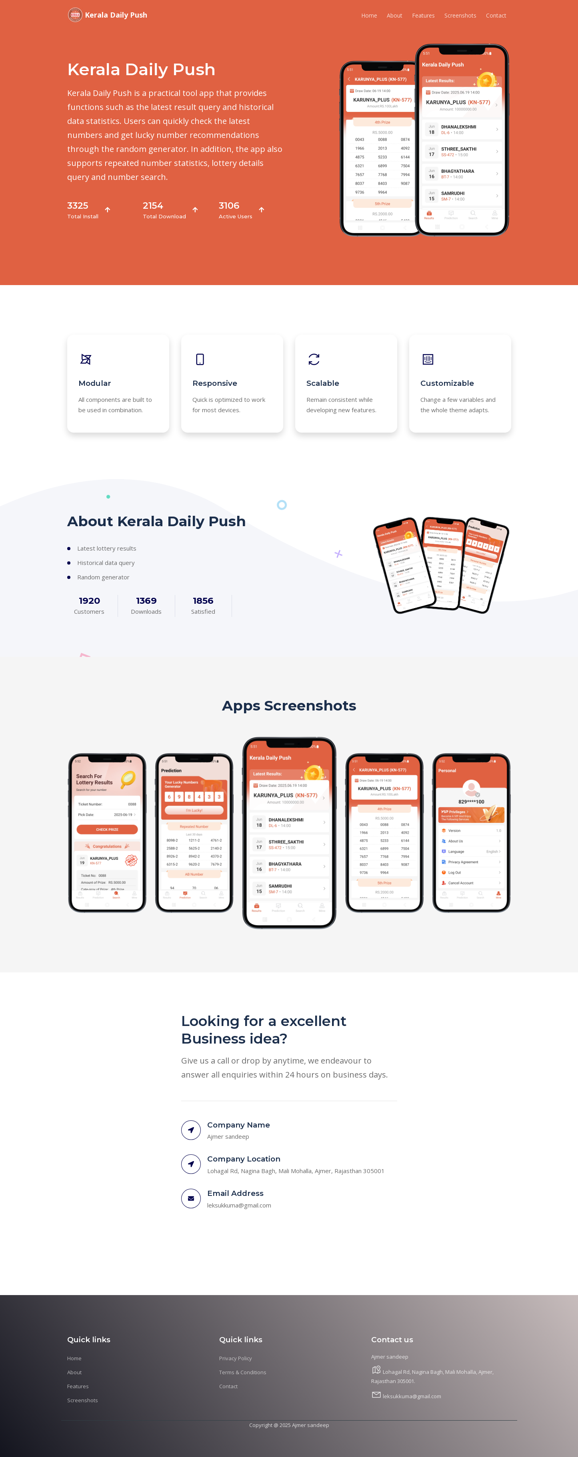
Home (369, 15)
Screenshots (460, 15)
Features (423, 15)
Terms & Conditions (242, 1372)
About (394, 15)
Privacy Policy (235, 1358)
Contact (496, 15)
